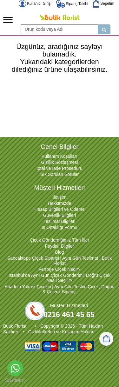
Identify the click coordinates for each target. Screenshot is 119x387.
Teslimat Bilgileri (59, 221)
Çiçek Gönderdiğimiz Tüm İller (59, 240)
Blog (59, 252)
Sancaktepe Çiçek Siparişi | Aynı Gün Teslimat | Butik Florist (59, 261)
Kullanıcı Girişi (35, 3)
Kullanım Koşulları (59, 156)
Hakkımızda (59, 203)
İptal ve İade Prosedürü (59, 168)
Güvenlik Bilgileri (59, 215)
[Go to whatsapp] (15, 368)
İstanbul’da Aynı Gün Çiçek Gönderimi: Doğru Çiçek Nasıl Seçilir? (59, 278)
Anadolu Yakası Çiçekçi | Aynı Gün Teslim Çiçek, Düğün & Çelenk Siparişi (60, 289)
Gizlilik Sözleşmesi (59, 162)
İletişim (60, 197)
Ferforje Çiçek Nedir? (59, 269)
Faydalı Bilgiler (59, 246)
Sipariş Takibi (72, 4)
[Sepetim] (106, 339)
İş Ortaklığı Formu (59, 227)
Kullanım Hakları (78, 331)
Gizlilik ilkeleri (41, 331)
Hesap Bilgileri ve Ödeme (60, 209)
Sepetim (103, 3)
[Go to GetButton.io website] (15, 380)
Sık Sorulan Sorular (59, 174)
